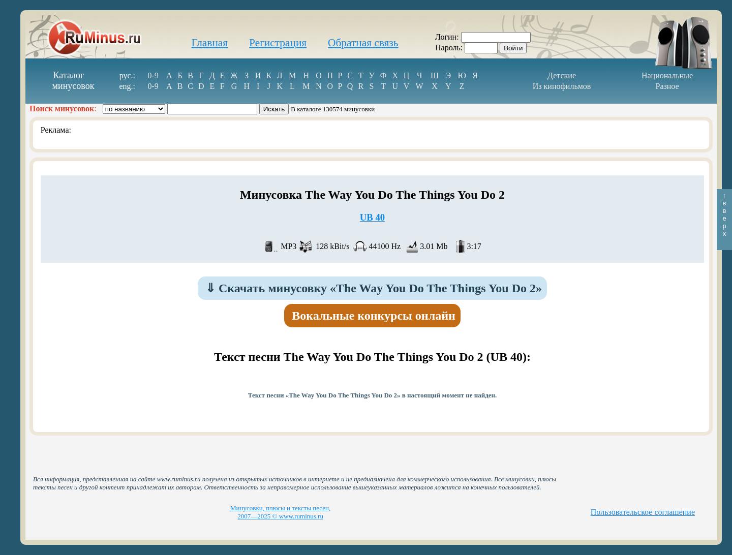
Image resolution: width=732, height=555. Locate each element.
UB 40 (372, 217)
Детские (561, 75)
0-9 (152, 75)
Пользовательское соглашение (643, 512)
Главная (209, 43)
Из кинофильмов (562, 86)
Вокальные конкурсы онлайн (373, 315)
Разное (667, 86)
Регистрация (278, 43)
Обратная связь (363, 43)
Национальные (667, 75)
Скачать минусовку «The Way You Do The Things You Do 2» (373, 288)
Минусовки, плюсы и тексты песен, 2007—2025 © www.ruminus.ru (280, 512)
